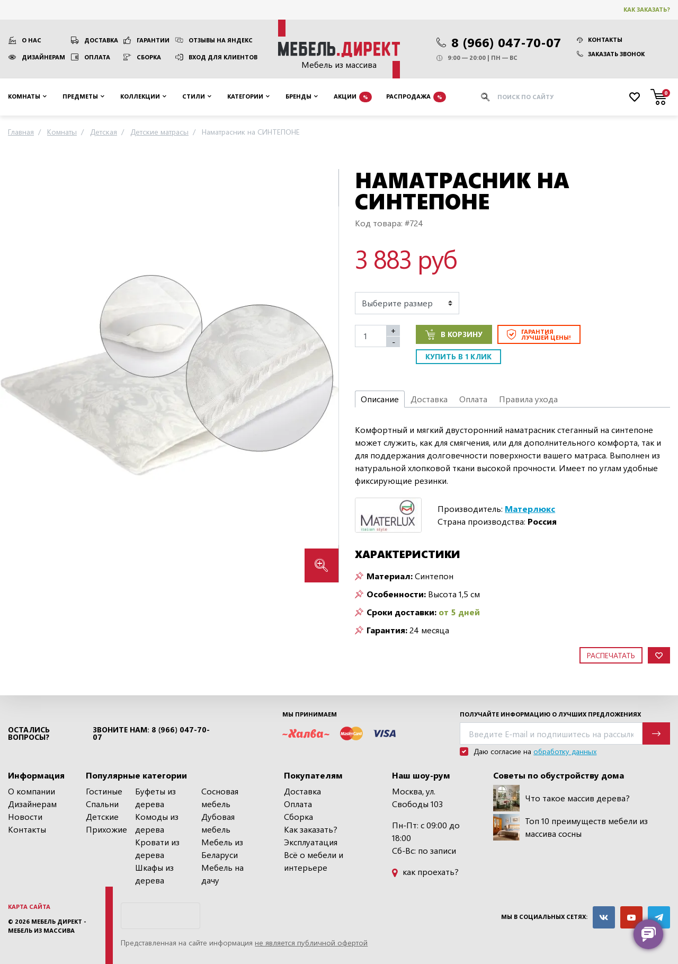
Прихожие (106, 829)
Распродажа (416, 97)
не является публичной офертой (311, 943)
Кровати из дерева (157, 848)
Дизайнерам (43, 57)
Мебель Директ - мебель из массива (47, 925)
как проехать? (425, 871)
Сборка (149, 57)
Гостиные (104, 791)
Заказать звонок (611, 54)
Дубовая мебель (218, 823)
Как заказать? (646, 9)
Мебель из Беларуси (222, 848)
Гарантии (153, 40)
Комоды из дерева (157, 823)
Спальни (102, 803)
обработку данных (564, 751)
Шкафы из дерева (154, 874)
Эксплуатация (310, 841)
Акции (353, 97)
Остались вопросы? (29, 733)
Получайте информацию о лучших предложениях (550, 714)
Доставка (101, 40)
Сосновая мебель (219, 797)
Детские (102, 816)
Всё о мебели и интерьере (313, 861)
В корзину (454, 334)
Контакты (599, 39)
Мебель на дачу (222, 874)
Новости (25, 816)
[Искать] (485, 97)
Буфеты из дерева (155, 797)
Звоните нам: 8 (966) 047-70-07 (151, 733)
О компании (31, 791)
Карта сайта (29, 906)
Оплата (97, 57)
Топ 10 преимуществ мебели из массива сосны (570, 827)
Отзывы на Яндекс (221, 40)
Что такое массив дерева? (561, 798)
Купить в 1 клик (458, 356)
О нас (31, 40)
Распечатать (611, 655)
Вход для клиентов (223, 57)
